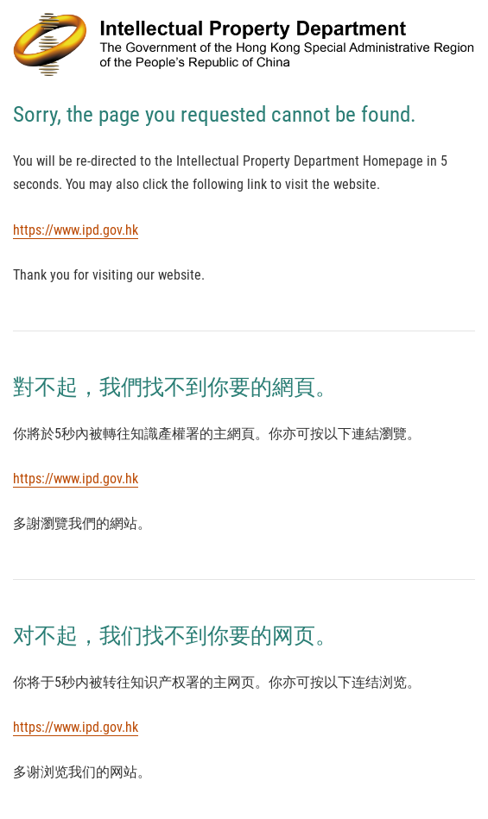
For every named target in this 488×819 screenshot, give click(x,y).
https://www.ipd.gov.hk (75, 230)
